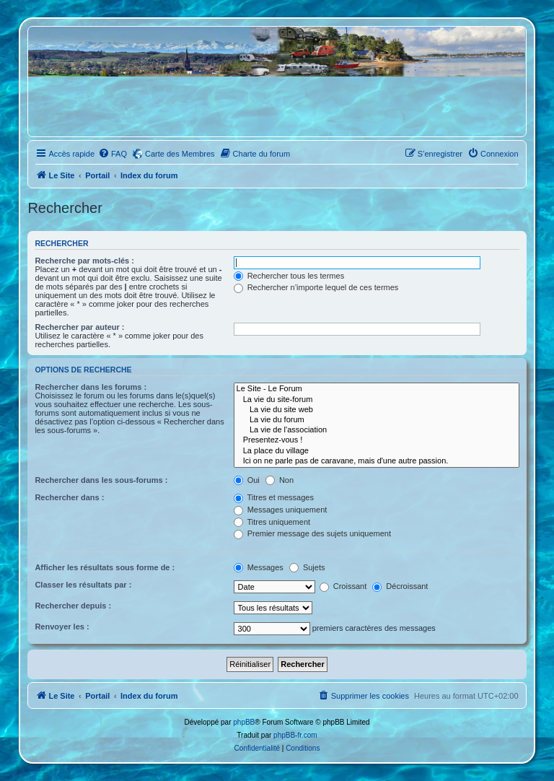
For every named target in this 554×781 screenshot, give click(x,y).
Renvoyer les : (62, 626)
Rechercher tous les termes (289, 275)
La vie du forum (376, 420)
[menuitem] (112, 153)
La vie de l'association (376, 430)
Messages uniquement (280, 509)
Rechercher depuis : (73, 605)
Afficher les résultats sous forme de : (105, 567)
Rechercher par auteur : (79, 327)
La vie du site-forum (376, 400)
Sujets (307, 567)
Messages (258, 567)
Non (279, 480)
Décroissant (400, 586)
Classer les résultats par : (83, 584)
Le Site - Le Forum (376, 389)
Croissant (343, 586)
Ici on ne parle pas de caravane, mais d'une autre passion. (376, 461)
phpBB (244, 722)
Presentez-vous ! (376, 440)
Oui (247, 480)
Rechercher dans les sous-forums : (101, 480)
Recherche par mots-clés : (84, 260)
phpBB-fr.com (295, 735)
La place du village (376, 451)
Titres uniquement (272, 522)
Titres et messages (274, 497)
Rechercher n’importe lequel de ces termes (316, 287)
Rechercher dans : (69, 497)
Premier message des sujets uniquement (312, 533)
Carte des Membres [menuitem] (180, 153)
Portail (97, 175)
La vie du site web (376, 410)
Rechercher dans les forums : (90, 387)
